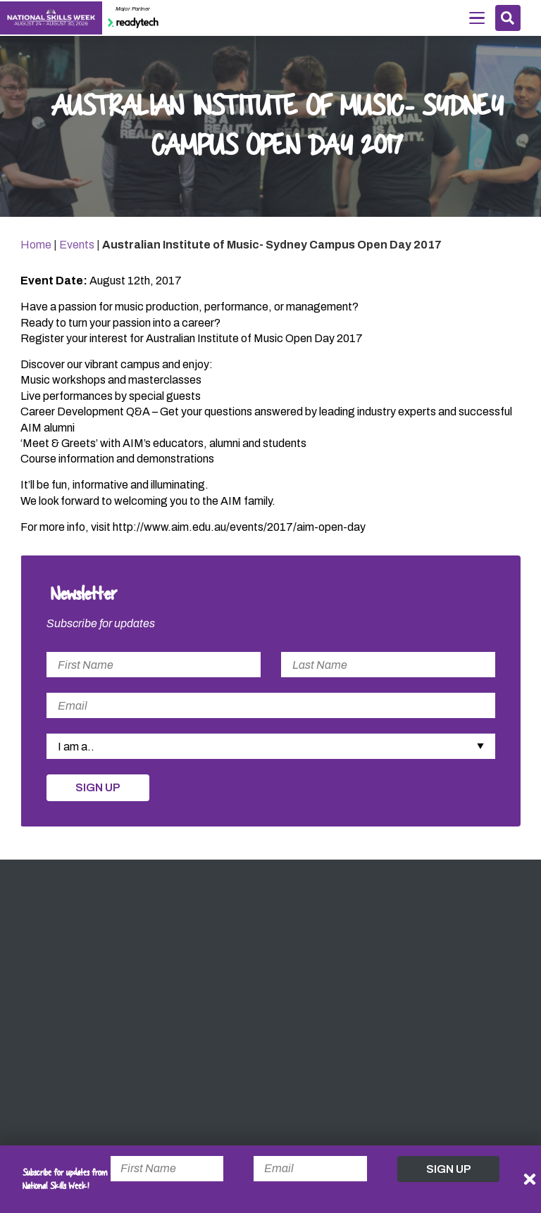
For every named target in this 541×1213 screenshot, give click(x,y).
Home (35, 245)
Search (507, 18)
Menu (477, 17)
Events (76, 245)
